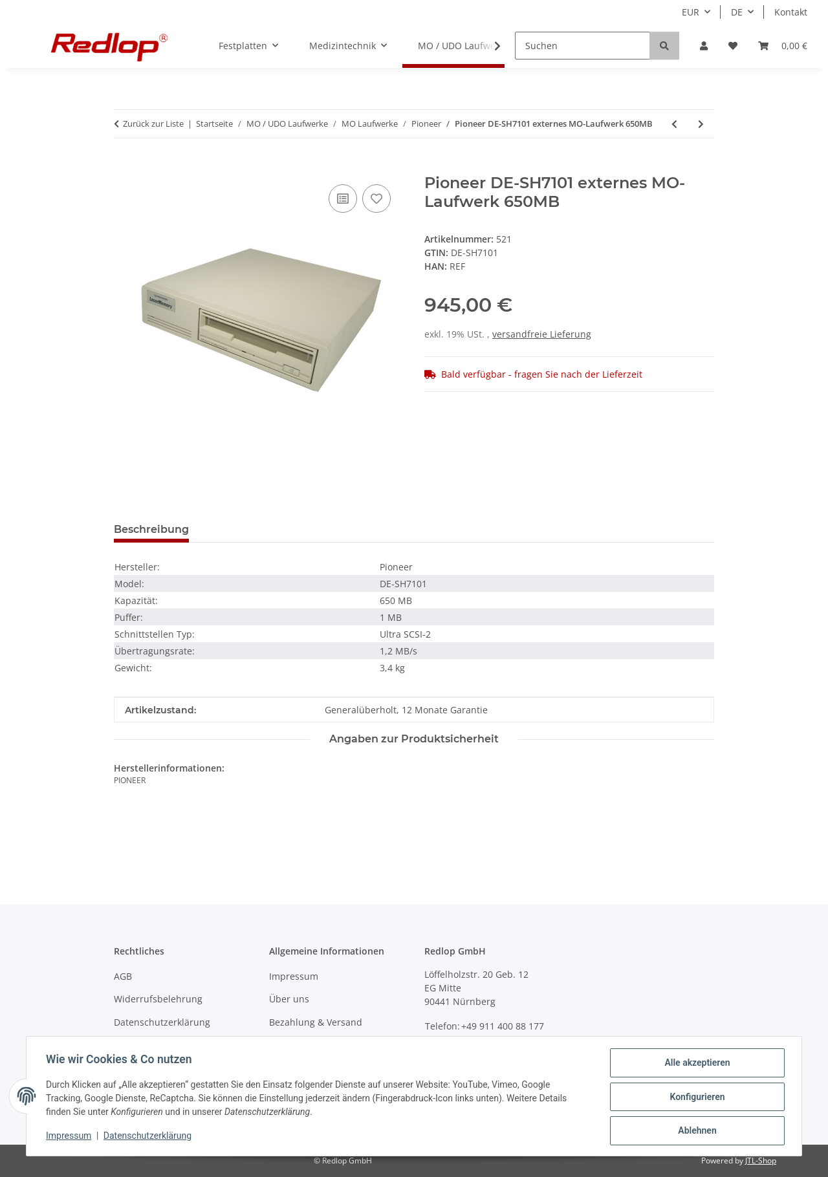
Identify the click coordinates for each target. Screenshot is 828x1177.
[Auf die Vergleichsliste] (343, 198)
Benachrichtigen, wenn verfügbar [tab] (424, 529)
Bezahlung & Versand (315, 1022)
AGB (123, 976)
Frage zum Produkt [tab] (261, 529)
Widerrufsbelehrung (158, 999)
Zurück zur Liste (153, 123)
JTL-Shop (760, 1160)
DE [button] (737, 12)
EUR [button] (690, 12)
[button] (704, 45)
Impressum (70, 1137)
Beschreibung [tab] (151, 529)
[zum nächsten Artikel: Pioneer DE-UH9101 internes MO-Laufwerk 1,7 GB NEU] (701, 124)
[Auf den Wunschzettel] (376, 198)
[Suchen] (582, 45)
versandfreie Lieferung (541, 334)
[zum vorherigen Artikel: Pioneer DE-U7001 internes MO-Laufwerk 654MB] (674, 124)
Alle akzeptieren (695, 1064)
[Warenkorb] (783, 45)
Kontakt (790, 12)
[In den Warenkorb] (124, 167)
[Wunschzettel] (733, 45)
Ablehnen (696, 1131)
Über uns (289, 999)
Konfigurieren (695, 1097)
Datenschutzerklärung (149, 1137)
